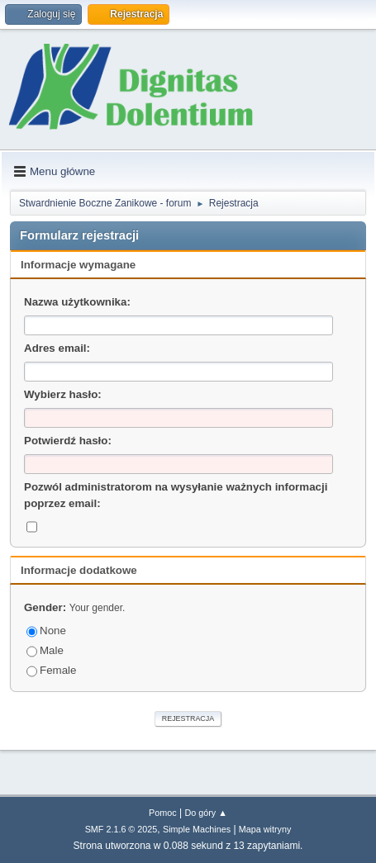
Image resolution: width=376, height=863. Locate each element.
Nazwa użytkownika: (77, 302)
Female (51, 670)
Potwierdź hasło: (68, 440)
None (46, 630)
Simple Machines (197, 829)
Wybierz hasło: (63, 394)
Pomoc (163, 813)
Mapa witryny (265, 829)
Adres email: (57, 348)
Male (45, 650)
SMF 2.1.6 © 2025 (121, 829)
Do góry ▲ (205, 813)
